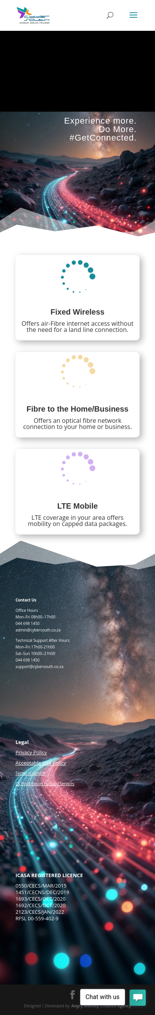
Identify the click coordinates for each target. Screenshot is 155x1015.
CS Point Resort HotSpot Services (44, 783)
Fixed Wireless (77, 312)
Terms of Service (30, 773)
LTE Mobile (77, 506)
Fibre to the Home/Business (78, 409)
